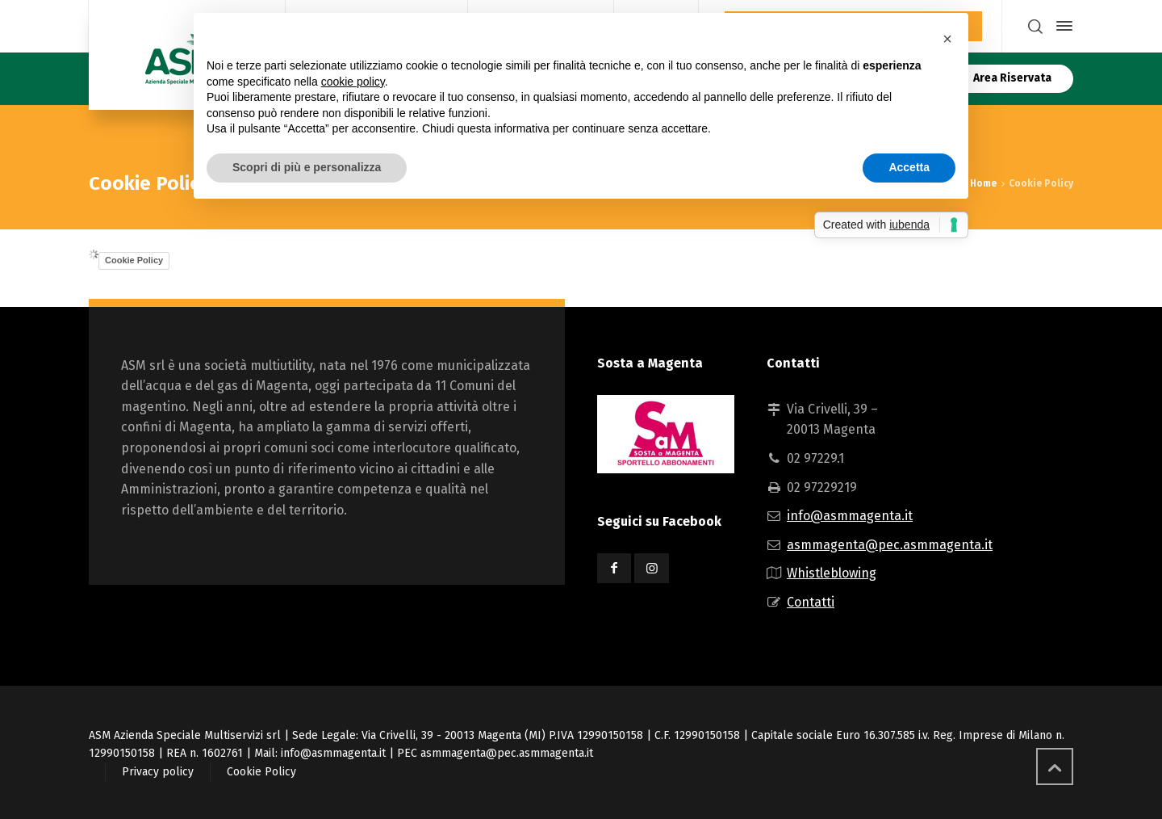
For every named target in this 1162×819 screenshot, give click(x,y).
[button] (947, 39)
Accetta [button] (909, 167)
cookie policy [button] (353, 81)
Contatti (810, 602)
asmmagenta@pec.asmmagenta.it (890, 544)
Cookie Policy (134, 260)
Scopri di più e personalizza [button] (306, 167)
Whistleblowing (831, 573)
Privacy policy (158, 772)
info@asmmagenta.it (850, 515)
